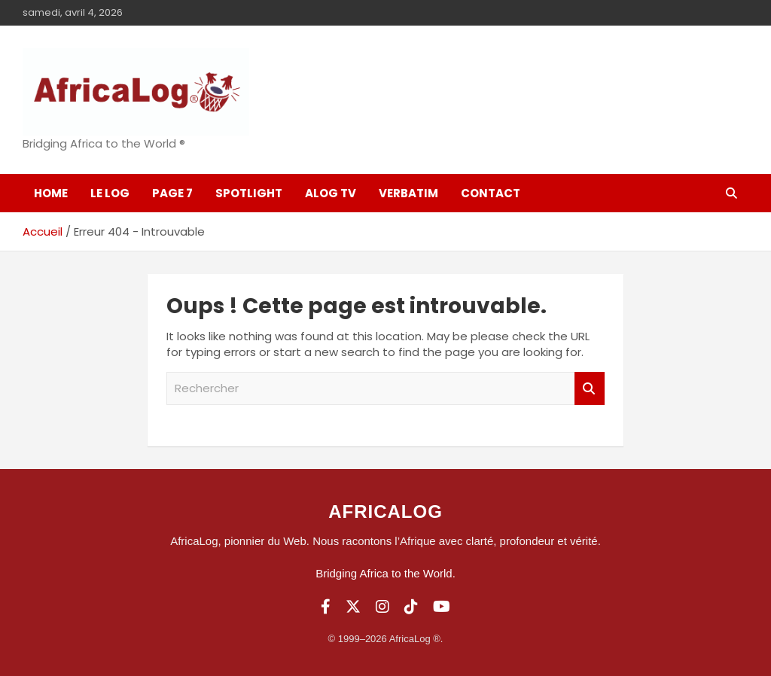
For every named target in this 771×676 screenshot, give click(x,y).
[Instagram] (382, 606)
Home (51, 193)
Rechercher (589, 389)
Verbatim (408, 193)
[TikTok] (411, 606)
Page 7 (172, 193)
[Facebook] (326, 606)
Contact (490, 193)
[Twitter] (353, 606)
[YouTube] (441, 606)
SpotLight (248, 193)
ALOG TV (330, 193)
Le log (110, 193)
